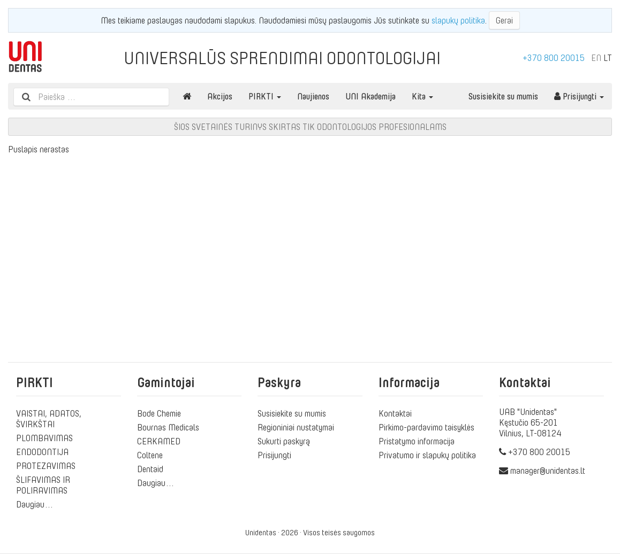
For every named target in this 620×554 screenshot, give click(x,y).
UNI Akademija (370, 96)
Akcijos (219, 96)
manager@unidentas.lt (547, 470)
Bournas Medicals (168, 427)
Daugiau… (35, 504)
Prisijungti (579, 96)
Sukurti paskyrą (284, 441)
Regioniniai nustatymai (296, 427)
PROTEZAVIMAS (45, 465)
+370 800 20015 (554, 57)
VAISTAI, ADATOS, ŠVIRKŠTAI (48, 418)
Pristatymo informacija (417, 441)
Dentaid (150, 469)
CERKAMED (158, 441)
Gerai (504, 20)
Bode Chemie (159, 413)
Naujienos (313, 96)
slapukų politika (458, 20)
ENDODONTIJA (42, 452)
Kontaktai (395, 413)
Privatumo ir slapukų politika (427, 455)
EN (596, 57)
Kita (422, 96)
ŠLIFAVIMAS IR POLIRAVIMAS (43, 485)
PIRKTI (264, 96)
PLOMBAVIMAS (44, 438)
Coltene (150, 455)
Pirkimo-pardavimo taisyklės (426, 427)
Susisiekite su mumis (503, 96)
